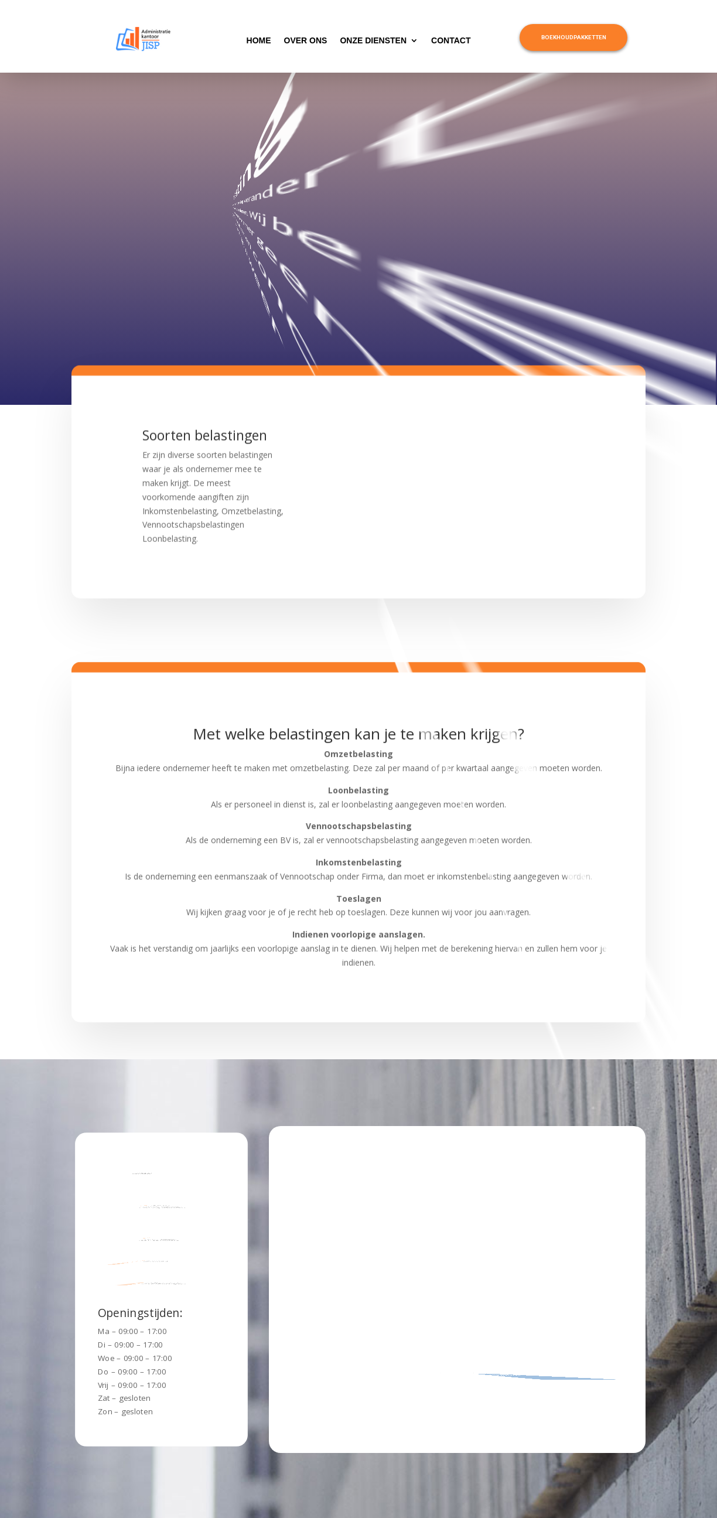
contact (450, 40)
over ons (305, 40)
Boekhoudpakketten (573, 37)
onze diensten (373, 40)
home (259, 40)
